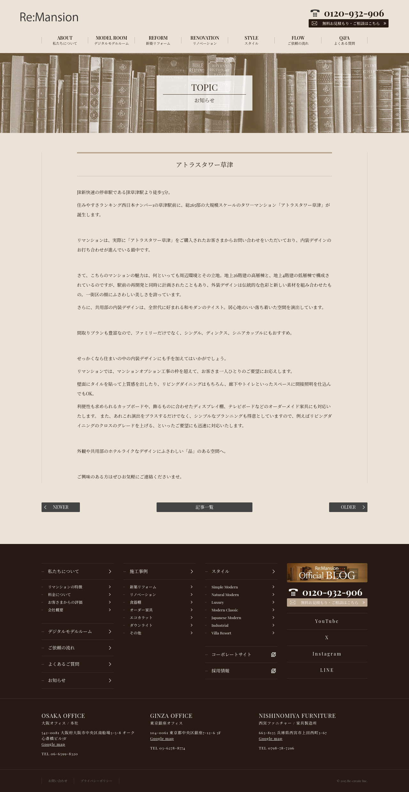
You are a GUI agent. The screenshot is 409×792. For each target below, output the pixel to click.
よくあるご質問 (63, 664)
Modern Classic (225, 609)
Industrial (220, 625)
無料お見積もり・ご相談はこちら (329, 602)
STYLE (251, 40)
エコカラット (141, 617)
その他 (135, 632)
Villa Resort (221, 632)
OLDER (348, 507)
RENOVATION (204, 40)
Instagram (327, 654)
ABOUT (65, 40)
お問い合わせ (57, 781)
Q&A (344, 40)
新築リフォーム (143, 586)
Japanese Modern (226, 617)
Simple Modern (225, 586)
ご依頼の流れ (61, 648)
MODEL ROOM (111, 40)
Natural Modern (225, 594)
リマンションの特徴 (65, 586)
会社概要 (55, 609)
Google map (53, 744)
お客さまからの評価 (65, 602)
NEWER (61, 507)
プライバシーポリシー (96, 781)
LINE (327, 670)
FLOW (298, 40)
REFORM (158, 40)
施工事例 (139, 571)
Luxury (218, 602)
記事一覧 (204, 507)
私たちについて (63, 571)
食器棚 (135, 602)
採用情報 (220, 671)
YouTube (327, 621)
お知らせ (57, 680)
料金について (59, 594)
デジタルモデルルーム (70, 631)
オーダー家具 (141, 609)
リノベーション (143, 594)
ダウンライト (141, 625)
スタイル (220, 571)
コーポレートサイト (231, 654)
